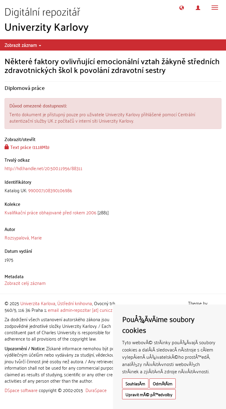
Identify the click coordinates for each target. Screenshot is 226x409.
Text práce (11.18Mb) (27, 147)
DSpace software (21, 390)
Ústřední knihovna (74, 303)
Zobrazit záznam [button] (23, 45)
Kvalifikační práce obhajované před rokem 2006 (50, 212)
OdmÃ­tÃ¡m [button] (162, 383)
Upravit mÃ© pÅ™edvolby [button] (148, 394)
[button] (181, 7)
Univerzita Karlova (37, 303)
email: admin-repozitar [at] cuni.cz (80, 309)
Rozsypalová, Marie (23, 237)
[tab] (113, 190)
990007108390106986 (50, 190)
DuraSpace (96, 390)
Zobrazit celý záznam (25, 283)
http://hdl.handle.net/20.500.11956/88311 (43, 168)
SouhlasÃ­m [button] (135, 383)
